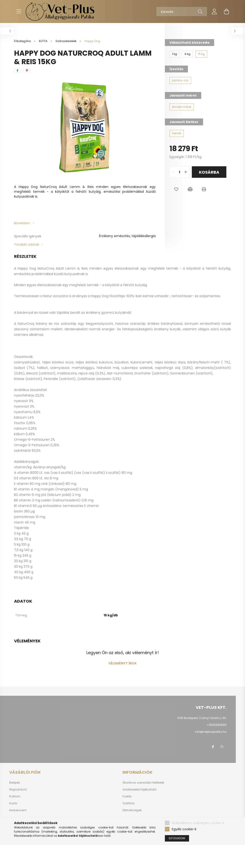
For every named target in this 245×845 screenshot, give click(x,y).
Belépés (14, 782)
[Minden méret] (181, 106)
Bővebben (22, 223)
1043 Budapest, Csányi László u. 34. (202, 718)
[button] (176, 189)
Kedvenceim (18, 810)
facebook (212, 746)
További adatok (26, 244)
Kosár (13, 803)
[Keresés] (181, 11)
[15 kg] (201, 54)
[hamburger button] (18, 11)
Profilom (14, 796)
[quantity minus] (173, 172)
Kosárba (209, 172)
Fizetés (127, 796)
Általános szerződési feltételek (143, 782)
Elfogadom (177, 838)
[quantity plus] (185, 172)
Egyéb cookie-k (184, 829)
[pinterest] (26, 70)
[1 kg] (174, 54)
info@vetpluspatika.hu (211, 732)
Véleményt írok (122, 663)
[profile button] (214, 11)
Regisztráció (18, 789)
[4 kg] (187, 54)
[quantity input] (179, 172)
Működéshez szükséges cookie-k (198, 823)
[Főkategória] (23, 41)
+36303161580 (217, 725)
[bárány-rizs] (180, 80)
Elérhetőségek (132, 810)
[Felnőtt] (176, 133)
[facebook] (17, 70)
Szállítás (128, 803)
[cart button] (226, 11)
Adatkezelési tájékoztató (139, 789)
